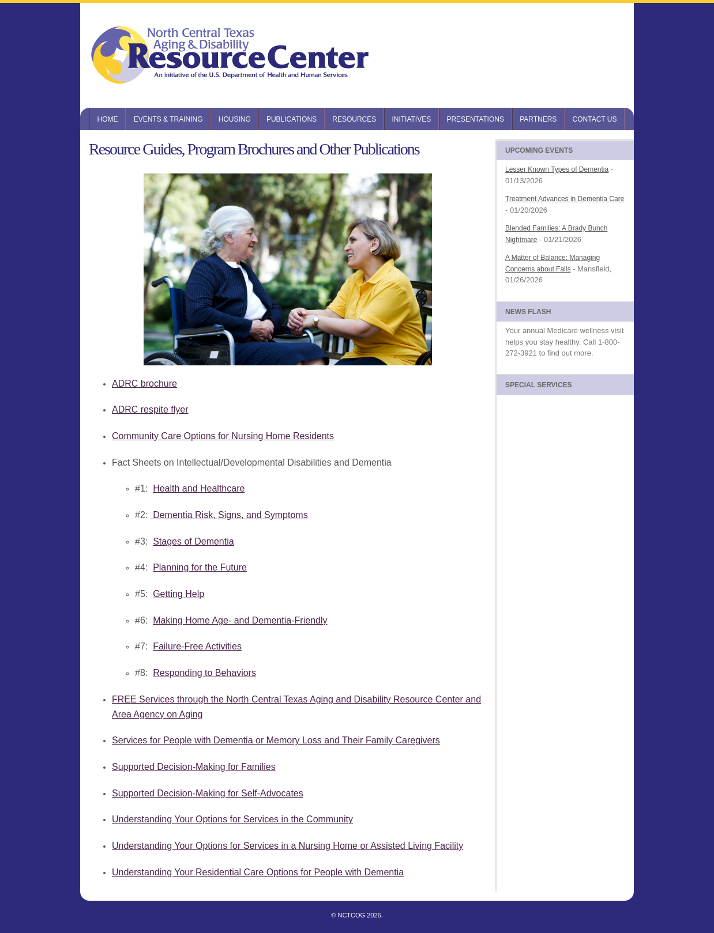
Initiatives (411, 119)
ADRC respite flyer (150, 409)
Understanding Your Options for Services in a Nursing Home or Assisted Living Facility (287, 846)
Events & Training (168, 119)
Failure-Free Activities (197, 646)
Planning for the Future (200, 567)
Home (107, 119)
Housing (235, 119)
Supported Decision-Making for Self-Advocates (207, 793)
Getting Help (178, 594)
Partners (538, 119)
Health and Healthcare (199, 488)
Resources (354, 119)
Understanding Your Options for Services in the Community (232, 819)
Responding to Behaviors (204, 673)
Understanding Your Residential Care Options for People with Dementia (258, 872)
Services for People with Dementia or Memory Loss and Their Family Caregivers (276, 740)
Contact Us (595, 119)
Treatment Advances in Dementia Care (564, 199)
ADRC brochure (144, 383)
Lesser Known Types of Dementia (556, 169)
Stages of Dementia (193, 541)
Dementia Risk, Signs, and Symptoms (229, 515)
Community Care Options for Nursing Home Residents (223, 436)
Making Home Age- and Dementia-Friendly (240, 620)
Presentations (475, 119)
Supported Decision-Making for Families (194, 767)
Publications (291, 119)
